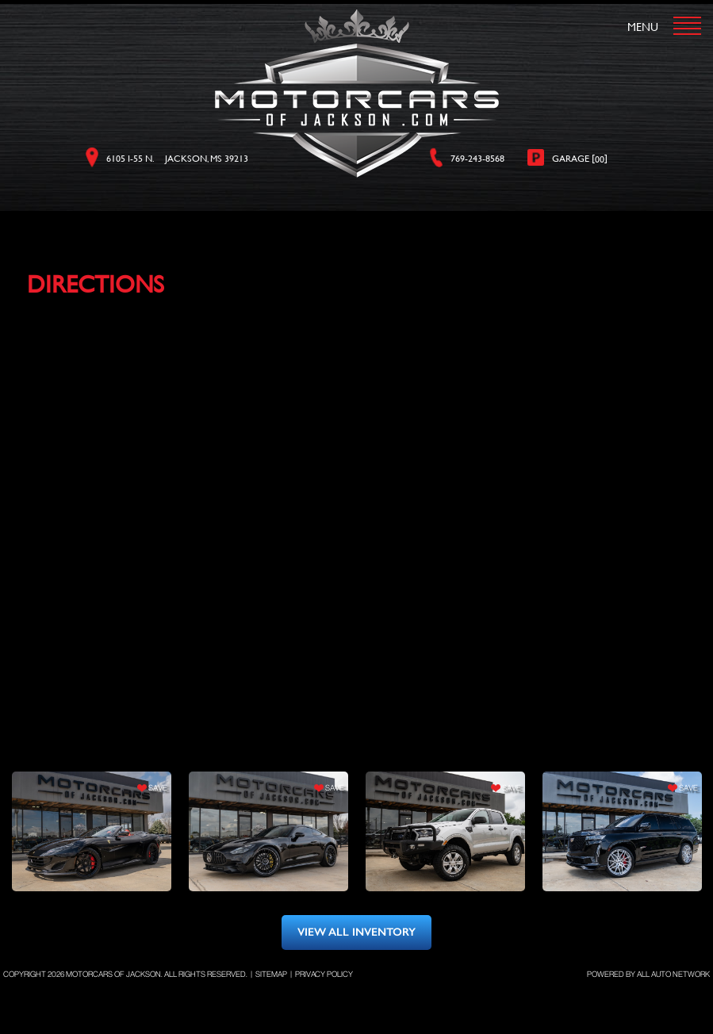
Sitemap (271, 974)
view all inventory (356, 932)
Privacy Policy (324, 974)
